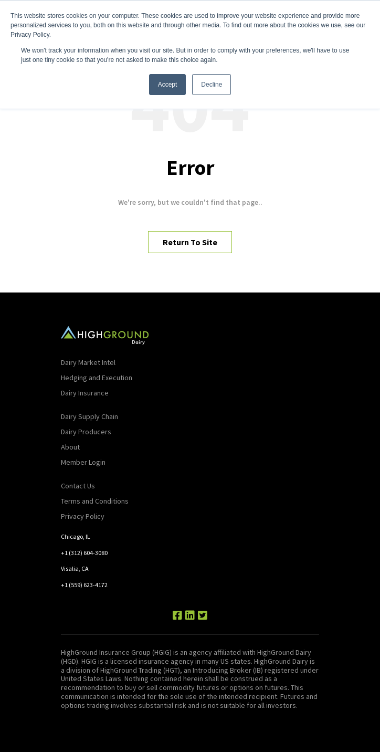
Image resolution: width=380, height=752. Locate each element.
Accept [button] (167, 84)
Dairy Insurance (85, 393)
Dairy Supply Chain (89, 416)
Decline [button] (211, 84)
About (70, 447)
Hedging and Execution (96, 377)
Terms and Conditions (95, 501)
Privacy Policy (82, 516)
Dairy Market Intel (88, 362)
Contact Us (78, 485)
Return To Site (190, 242)
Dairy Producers (86, 431)
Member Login (83, 462)
